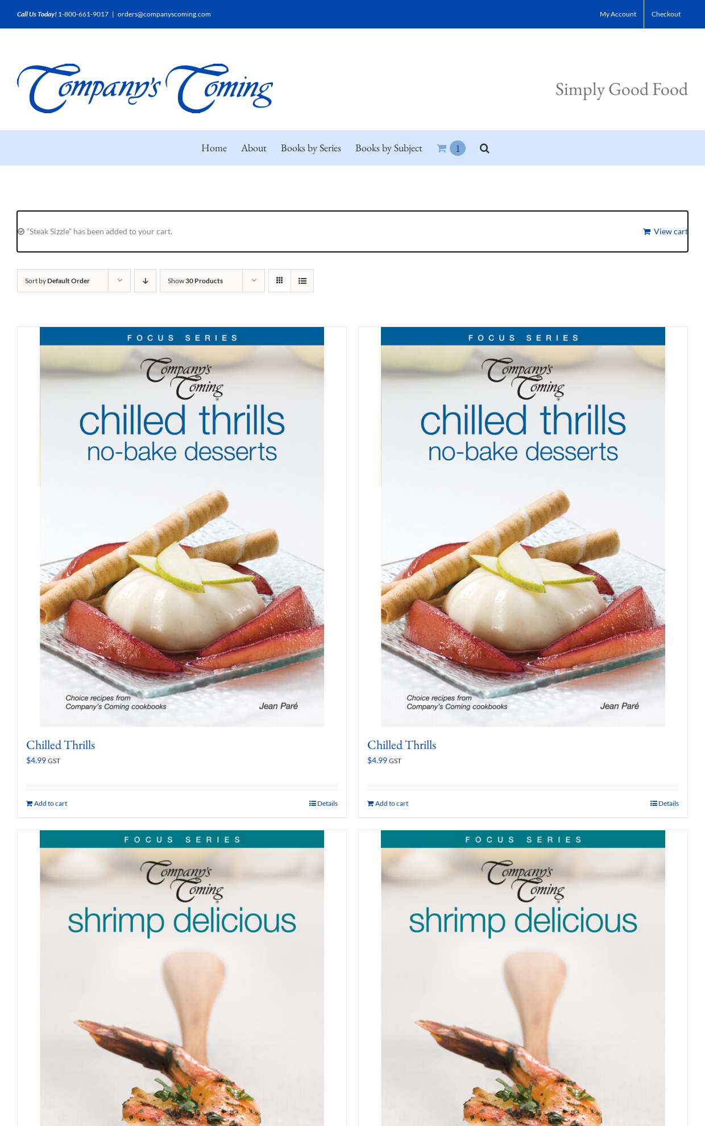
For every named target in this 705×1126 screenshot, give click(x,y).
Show (195, 280)
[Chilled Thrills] (182, 527)
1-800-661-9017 (83, 14)
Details (327, 803)
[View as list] (302, 281)
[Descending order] (145, 280)
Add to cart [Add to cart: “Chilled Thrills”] (50, 803)
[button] (485, 148)
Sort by (57, 280)
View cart (671, 231)
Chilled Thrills (60, 744)
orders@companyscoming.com (164, 14)
